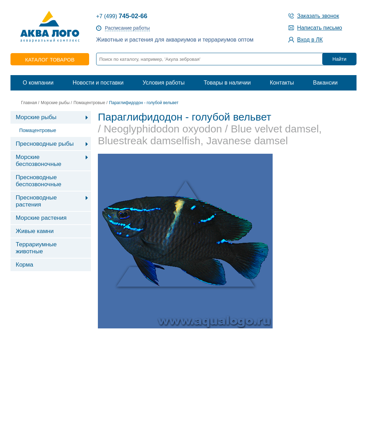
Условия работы (164, 83)
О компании (38, 83)
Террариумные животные (36, 248)
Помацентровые (89, 102)
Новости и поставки (98, 83)
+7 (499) (121, 16)
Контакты (282, 83)
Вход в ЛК (310, 40)
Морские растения (41, 218)
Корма (24, 264)
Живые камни (34, 231)
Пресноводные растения (36, 201)
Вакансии (325, 83)
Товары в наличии (227, 83)
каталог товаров (49, 60)
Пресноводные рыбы (45, 143)
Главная (29, 102)
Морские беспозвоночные (38, 160)
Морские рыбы (55, 102)
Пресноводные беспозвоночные (38, 181)
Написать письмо (319, 28)
